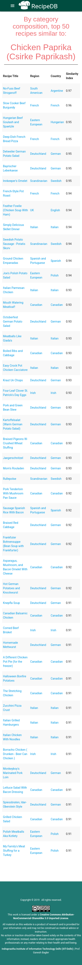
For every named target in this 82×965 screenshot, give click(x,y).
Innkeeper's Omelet (15, 180)
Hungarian (57, 122)
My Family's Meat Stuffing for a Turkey (14, 851)
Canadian (36, 304)
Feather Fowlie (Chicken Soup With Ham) (15, 210)
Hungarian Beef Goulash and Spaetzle (13, 122)
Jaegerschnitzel (13, 458)
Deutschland (38, 153)
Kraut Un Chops (13, 380)
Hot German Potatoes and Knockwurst (11, 588)
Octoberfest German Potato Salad (12, 321)
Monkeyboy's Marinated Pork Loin (13, 773)
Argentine (57, 90)
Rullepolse (9, 478)
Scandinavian (38, 180)
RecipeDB (38, 6)
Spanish (56, 260)
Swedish (56, 180)
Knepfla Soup (11, 603)
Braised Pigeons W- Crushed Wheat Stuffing (15, 443)
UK (32, 210)
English (55, 210)
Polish (54, 275)
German (56, 153)
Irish (33, 393)
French (34, 105)
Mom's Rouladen (13, 468)
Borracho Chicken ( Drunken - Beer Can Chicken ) (15, 754)
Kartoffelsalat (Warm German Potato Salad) (13, 424)
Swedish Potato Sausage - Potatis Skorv (14, 244)
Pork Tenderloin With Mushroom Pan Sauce (13, 493)
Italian (34, 227)
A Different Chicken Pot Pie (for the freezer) (15, 662)
